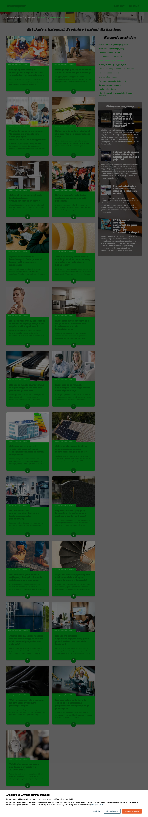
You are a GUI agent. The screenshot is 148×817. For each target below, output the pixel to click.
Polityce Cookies (98, 804)
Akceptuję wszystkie (132, 811)
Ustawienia (96, 811)
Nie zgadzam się (112, 811)
